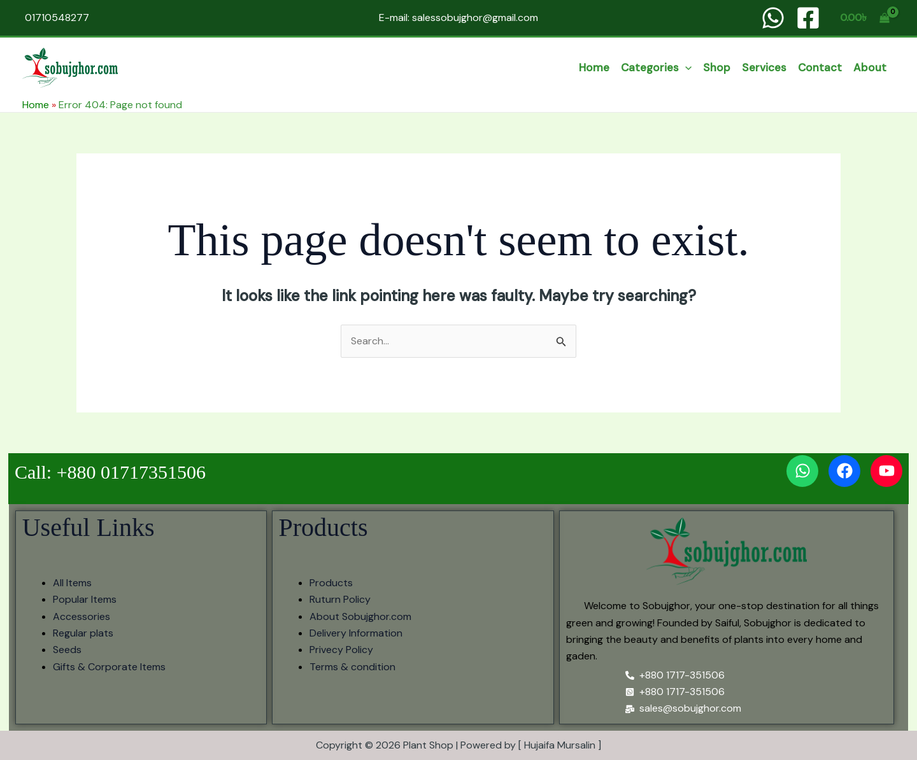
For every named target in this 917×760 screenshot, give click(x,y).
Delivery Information (355, 633)
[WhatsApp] (773, 17)
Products (331, 582)
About (869, 67)
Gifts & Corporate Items (109, 666)
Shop (716, 67)
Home (594, 67)
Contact (820, 67)
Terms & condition (352, 666)
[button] (685, 67)
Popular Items (85, 599)
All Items (72, 582)
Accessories (81, 616)
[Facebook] (808, 17)
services (764, 67)
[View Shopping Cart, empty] (864, 18)
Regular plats (83, 633)
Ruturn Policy (340, 599)
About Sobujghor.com (360, 616)
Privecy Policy (341, 649)
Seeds (67, 649)
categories (656, 67)
